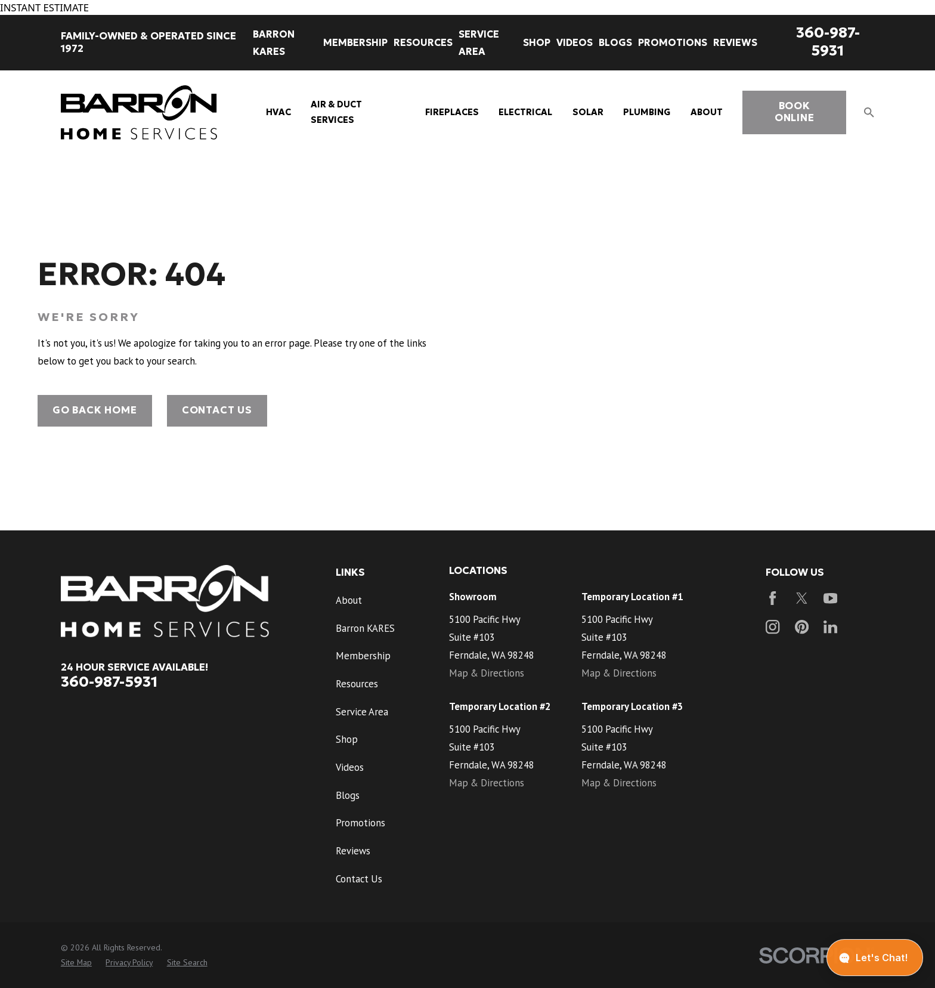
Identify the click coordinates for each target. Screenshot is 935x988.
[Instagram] (772, 627)
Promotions (360, 822)
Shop (347, 739)
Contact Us (217, 410)
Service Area (362, 711)
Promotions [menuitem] (672, 42)
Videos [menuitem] (574, 42)
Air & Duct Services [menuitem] (336, 112)
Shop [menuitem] (536, 42)
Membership (363, 655)
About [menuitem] (707, 112)
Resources (357, 683)
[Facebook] (772, 598)
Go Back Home (94, 410)
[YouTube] (830, 598)
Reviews (353, 850)
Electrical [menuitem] (525, 112)
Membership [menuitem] (355, 42)
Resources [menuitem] (423, 42)
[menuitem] (76, 962)
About (349, 600)
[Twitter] (802, 598)
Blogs (348, 795)
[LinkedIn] (830, 627)
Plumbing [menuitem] (646, 112)
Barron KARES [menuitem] (274, 42)
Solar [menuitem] (587, 112)
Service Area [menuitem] (479, 42)
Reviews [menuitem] (735, 42)
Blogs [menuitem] (615, 42)
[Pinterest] (802, 627)
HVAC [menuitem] (278, 112)
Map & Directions (486, 673)
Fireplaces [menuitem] (452, 112)
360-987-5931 (828, 41)
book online (795, 112)
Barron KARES (365, 628)
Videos (350, 767)
